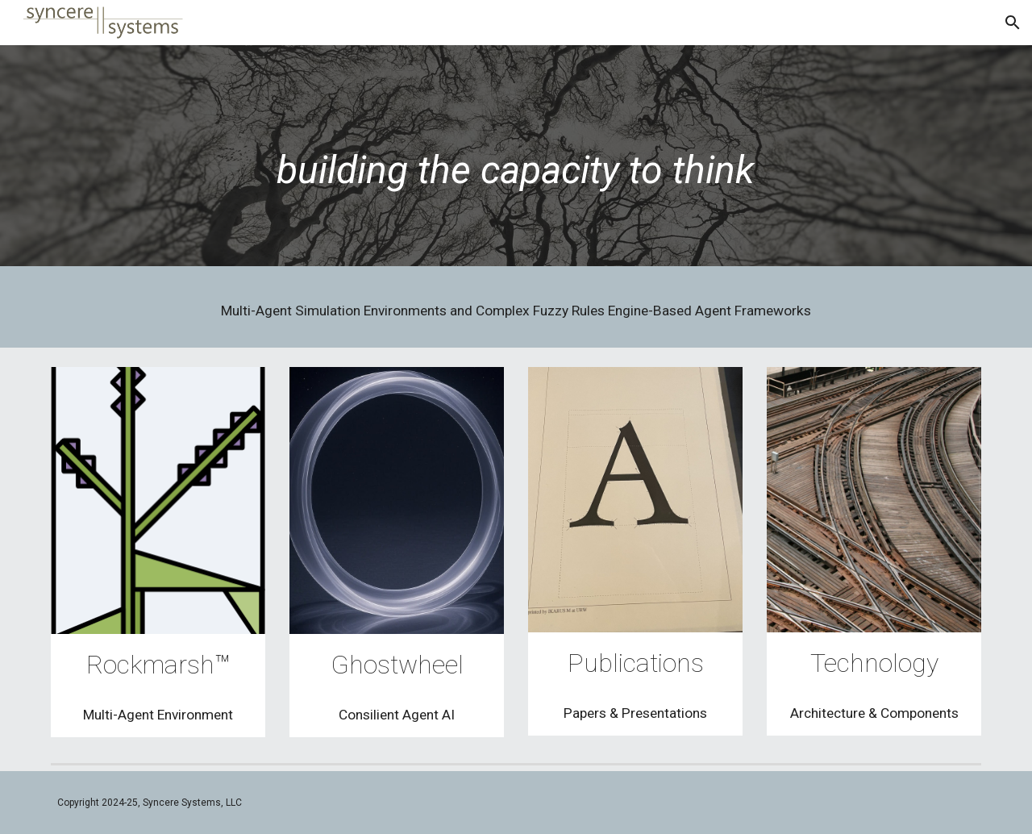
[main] (516, 160)
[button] (1012, 22)
